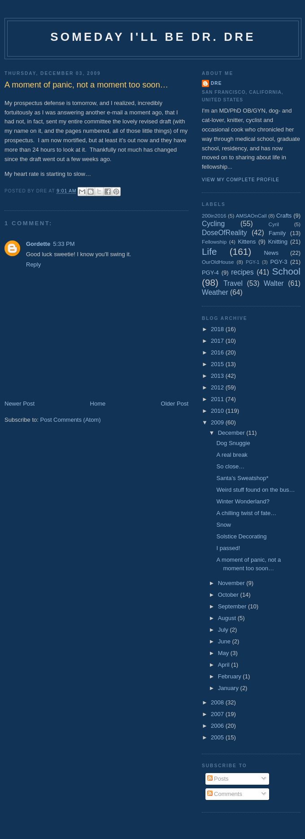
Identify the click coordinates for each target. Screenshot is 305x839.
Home (98, 403)
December (232, 432)
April (224, 664)
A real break (231, 454)
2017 (218, 340)
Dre (216, 83)
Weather (215, 292)
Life (209, 251)
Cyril (274, 224)
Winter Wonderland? (242, 501)
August (228, 618)
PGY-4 (210, 272)
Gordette (38, 243)
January (229, 688)
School (286, 271)
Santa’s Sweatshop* (242, 478)
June (225, 641)
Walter (273, 283)
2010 (218, 410)
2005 (218, 737)
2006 (218, 725)
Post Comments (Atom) (70, 419)
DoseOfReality (224, 232)
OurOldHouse (218, 262)
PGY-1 (252, 262)
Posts (218, 778)
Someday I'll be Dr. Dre (153, 37)
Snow (223, 524)
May (224, 653)
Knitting (278, 241)
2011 (218, 399)
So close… (230, 466)
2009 (218, 422)
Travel (233, 283)
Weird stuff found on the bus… (255, 489)
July (224, 629)
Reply (33, 264)
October (229, 594)
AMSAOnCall (251, 215)
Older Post (174, 403)
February (230, 676)
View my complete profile (240, 179)
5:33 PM (63, 243)
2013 (218, 375)
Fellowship (214, 242)
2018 (218, 329)
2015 (218, 364)
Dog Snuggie (233, 443)
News (271, 252)
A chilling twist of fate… (246, 513)
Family (277, 233)
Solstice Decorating (241, 536)
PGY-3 (279, 261)
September (233, 606)
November (232, 583)
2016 (218, 352)
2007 (218, 714)
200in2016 (214, 215)
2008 (218, 702)
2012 (218, 387)
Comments (224, 794)
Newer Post (19, 403)
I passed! (228, 548)
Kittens (247, 241)
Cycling (213, 223)
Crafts (284, 215)
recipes (242, 272)
